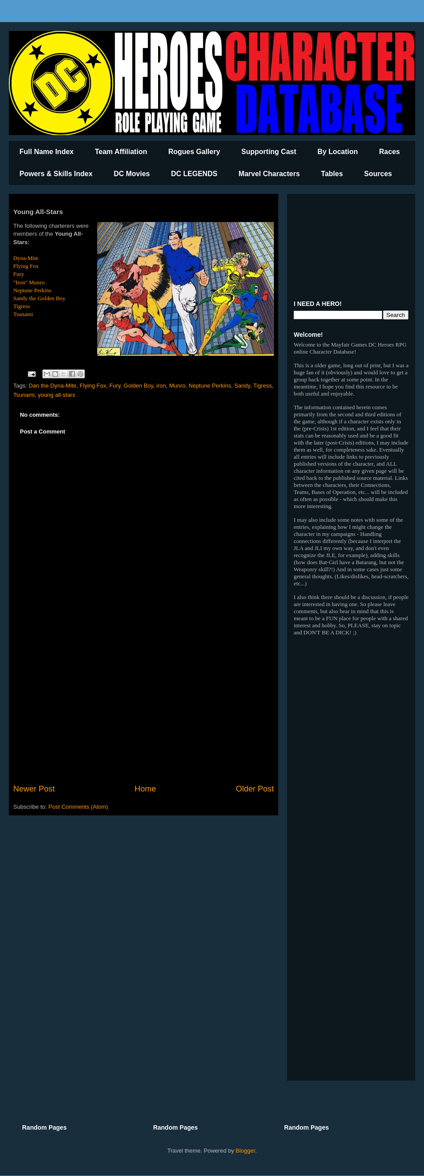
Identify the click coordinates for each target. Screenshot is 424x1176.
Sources (378, 173)
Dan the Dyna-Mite (52, 385)
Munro (177, 385)
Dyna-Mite (25, 258)
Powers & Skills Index (55, 173)
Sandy (242, 385)
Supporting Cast (268, 151)
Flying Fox (25, 266)
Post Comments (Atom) (78, 806)
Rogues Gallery (194, 151)
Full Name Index (46, 151)
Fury (18, 274)
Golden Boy (138, 385)
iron (161, 385)
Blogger (245, 1150)
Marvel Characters (269, 173)
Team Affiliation (121, 151)
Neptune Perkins (32, 290)
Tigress (21, 306)
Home (145, 788)
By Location (338, 151)
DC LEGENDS (194, 173)
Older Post (255, 788)
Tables (332, 173)
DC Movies (132, 173)
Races (389, 151)
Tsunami (23, 314)
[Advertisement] (143, 710)
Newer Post (34, 788)
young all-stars (57, 395)
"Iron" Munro (29, 282)
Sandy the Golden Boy (39, 298)
